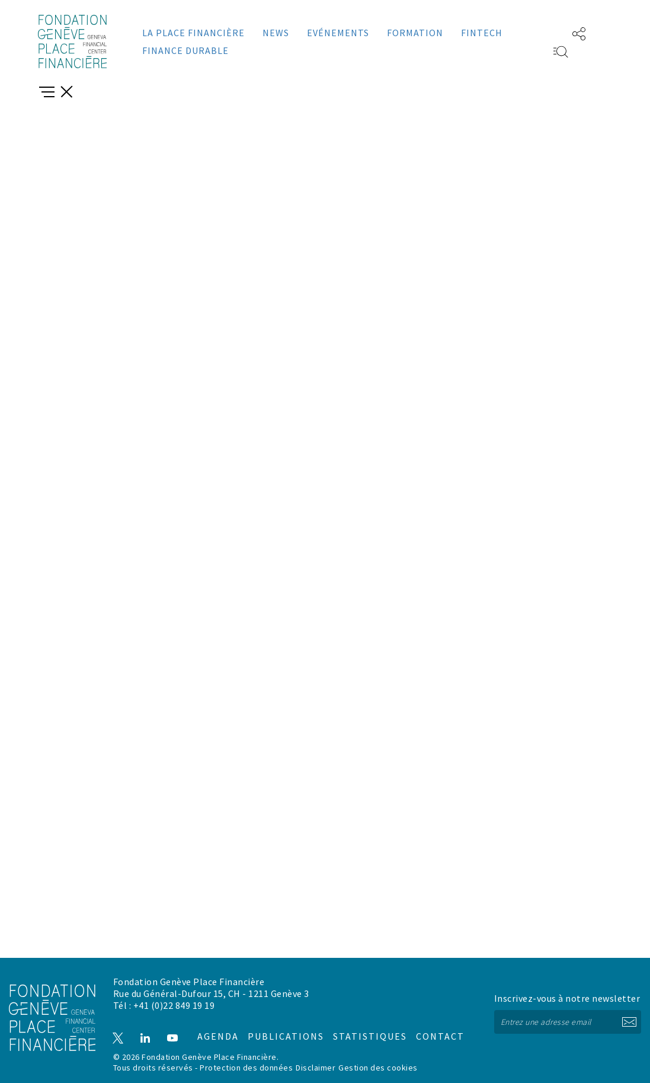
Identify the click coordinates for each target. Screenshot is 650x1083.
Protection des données (246, 1067)
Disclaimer (315, 1067)
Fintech (481, 33)
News (275, 33)
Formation (415, 33)
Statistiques (359, 1027)
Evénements (338, 33)
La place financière (193, 33)
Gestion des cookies (378, 1067)
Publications (278, 1027)
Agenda (212, 1027)
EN (543, 33)
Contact (427, 1027)
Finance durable (185, 50)
